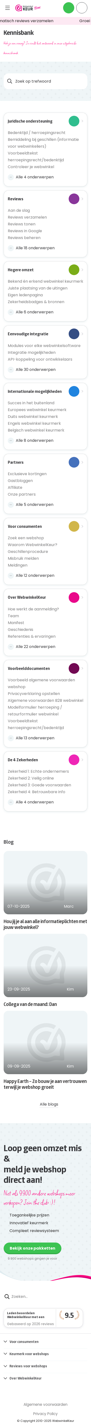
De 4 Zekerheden (43, 759)
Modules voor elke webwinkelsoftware (44, 345)
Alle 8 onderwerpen (30, 440)
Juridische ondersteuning (43, 121)
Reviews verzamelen (27, 217)
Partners (43, 462)
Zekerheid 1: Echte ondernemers (38, 771)
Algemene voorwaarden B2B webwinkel (45, 700)
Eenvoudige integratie (43, 333)
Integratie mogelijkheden (32, 352)
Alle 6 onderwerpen (30, 312)
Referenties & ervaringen (32, 636)
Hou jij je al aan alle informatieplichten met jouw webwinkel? (45, 924)
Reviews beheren (24, 238)
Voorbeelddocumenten (43, 668)
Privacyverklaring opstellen (34, 693)
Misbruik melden (23, 558)
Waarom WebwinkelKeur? (32, 545)
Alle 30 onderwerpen (32, 369)
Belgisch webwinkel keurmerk (36, 430)
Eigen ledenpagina (25, 295)
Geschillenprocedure (28, 551)
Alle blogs (45, 1104)
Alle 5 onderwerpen (30, 504)
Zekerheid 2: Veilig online (31, 778)
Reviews (43, 198)
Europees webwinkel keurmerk (37, 410)
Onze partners (22, 494)
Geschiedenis (20, 629)
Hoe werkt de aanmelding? (33, 609)
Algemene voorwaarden (45, 1404)
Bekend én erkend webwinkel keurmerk (45, 281)
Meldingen (17, 565)
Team (13, 616)
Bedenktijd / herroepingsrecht (37, 132)
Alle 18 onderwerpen (31, 248)
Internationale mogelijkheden (43, 391)
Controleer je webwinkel (31, 167)
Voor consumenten (43, 526)
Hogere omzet (43, 269)
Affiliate (15, 487)
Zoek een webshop (26, 538)
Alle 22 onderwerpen (31, 646)
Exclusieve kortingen (27, 474)
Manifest (16, 623)
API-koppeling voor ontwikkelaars (40, 359)
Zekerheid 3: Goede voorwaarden (39, 785)
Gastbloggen (20, 480)
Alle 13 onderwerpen (31, 738)
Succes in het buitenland (31, 403)
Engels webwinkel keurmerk (34, 423)
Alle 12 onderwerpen (31, 575)
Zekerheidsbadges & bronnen (36, 302)
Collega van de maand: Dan (30, 1004)
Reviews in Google (25, 231)
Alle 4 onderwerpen (31, 177)
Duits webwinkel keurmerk (33, 416)
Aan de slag (19, 210)
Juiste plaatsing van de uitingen (37, 288)
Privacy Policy (45, 1413)
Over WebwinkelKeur (43, 597)
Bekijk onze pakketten (32, 1248)
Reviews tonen (21, 224)
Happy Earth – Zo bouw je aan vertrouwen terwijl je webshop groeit (45, 1084)
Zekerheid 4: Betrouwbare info (36, 792)
